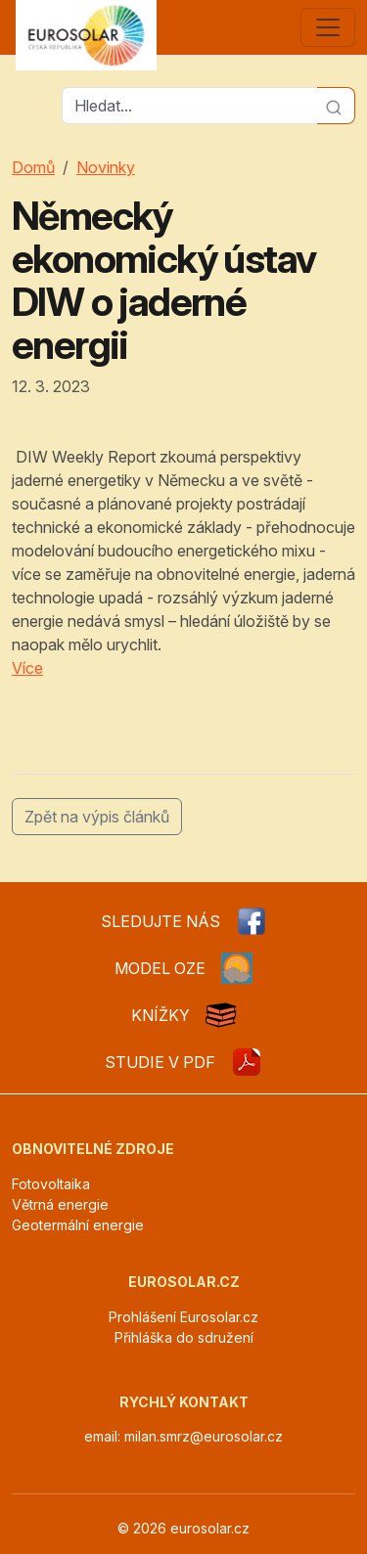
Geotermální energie (78, 1225)
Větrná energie (60, 1204)
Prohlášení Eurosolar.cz (183, 1317)
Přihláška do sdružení (184, 1337)
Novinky (105, 167)
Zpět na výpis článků (96, 816)
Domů (33, 167)
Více (27, 668)
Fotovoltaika (51, 1184)
